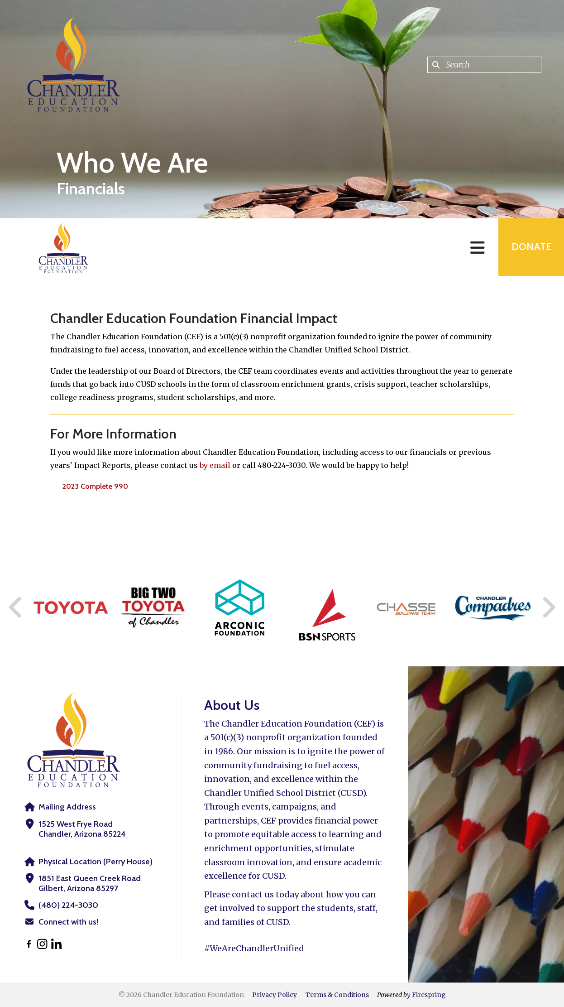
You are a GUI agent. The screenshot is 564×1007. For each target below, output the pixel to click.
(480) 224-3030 (67, 905)
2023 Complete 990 (95, 486)
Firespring (429, 995)
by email (215, 465)
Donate (530, 247)
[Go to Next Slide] (548, 607)
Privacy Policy (274, 995)
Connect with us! (68, 922)
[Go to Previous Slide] (15, 607)
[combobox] (484, 65)
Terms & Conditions (337, 995)
